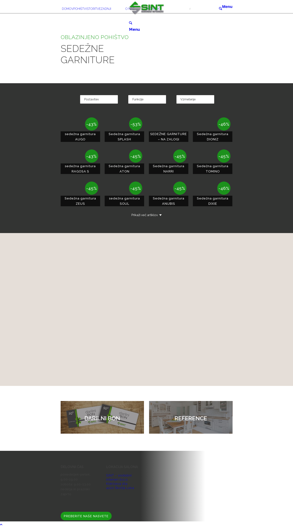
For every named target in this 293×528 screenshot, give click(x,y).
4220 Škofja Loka (120, 488)
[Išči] (220, 8)
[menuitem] (67, 6)
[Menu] (227, 6)
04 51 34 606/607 (175, 8)
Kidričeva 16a (117, 484)
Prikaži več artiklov (144, 215)
